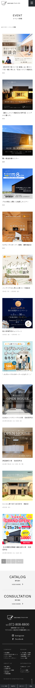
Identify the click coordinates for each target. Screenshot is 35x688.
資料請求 (7, 672)
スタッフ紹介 (8, 656)
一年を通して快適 (26, 652)
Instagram (17, 635)
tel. (17, 624)
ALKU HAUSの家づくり (11, 654)
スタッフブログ (25, 672)
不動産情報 (8, 673)
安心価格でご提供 (26, 654)
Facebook (17, 639)
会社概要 (7, 652)
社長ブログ (21, 686)
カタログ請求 (4, 686)
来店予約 (13, 686)
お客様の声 (8, 668)
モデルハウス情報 (9, 670)
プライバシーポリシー (10, 658)
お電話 (30, 686)
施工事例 (7, 666)
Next (19, 561)
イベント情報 (24, 670)
